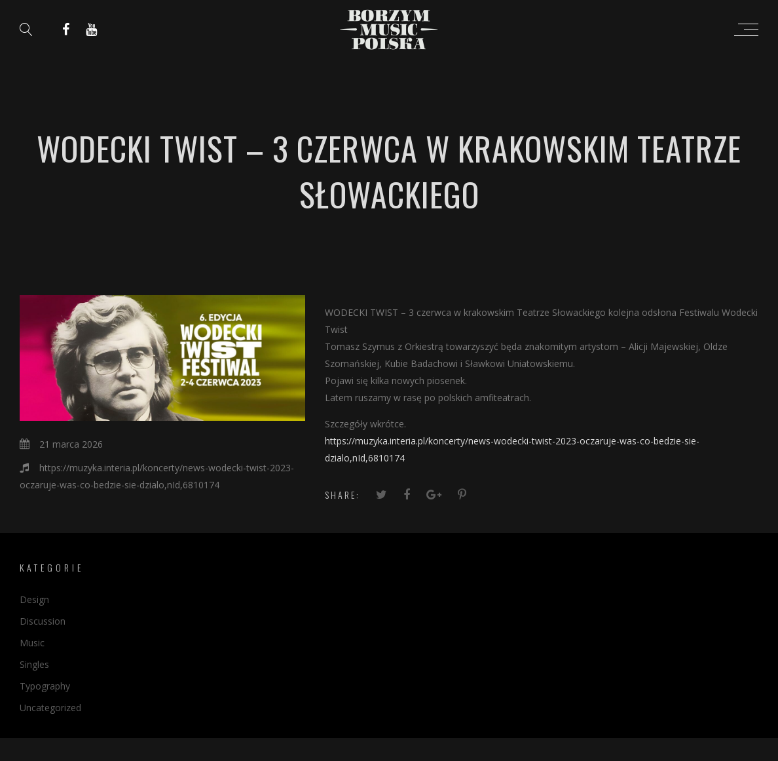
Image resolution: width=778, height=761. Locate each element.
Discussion (42, 621)
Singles (34, 664)
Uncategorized (50, 707)
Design (34, 599)
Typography (45, 686)
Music (32, 642)
